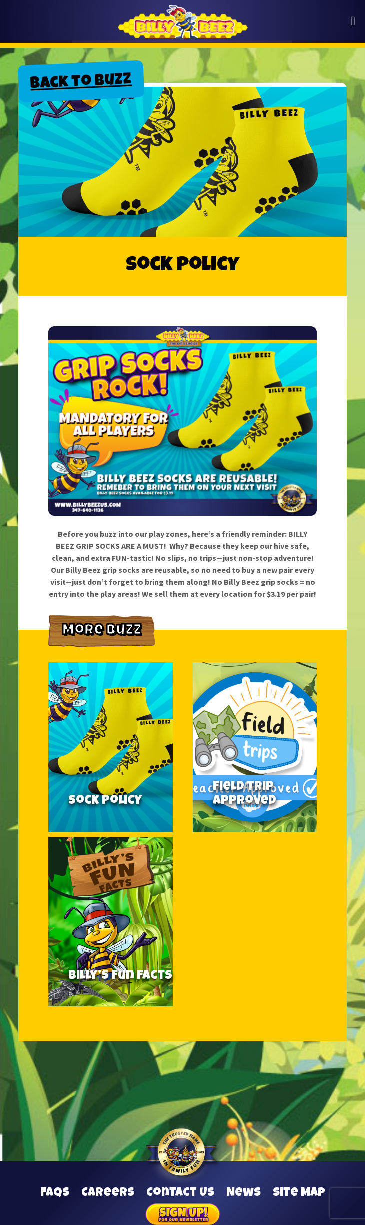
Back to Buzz (81, 82)
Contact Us (180, 1193)
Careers (107, 1193)
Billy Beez (183, 21)
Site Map (299, 1193)
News (243, 1193)
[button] (353, 21)
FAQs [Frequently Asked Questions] (54, 1193)
